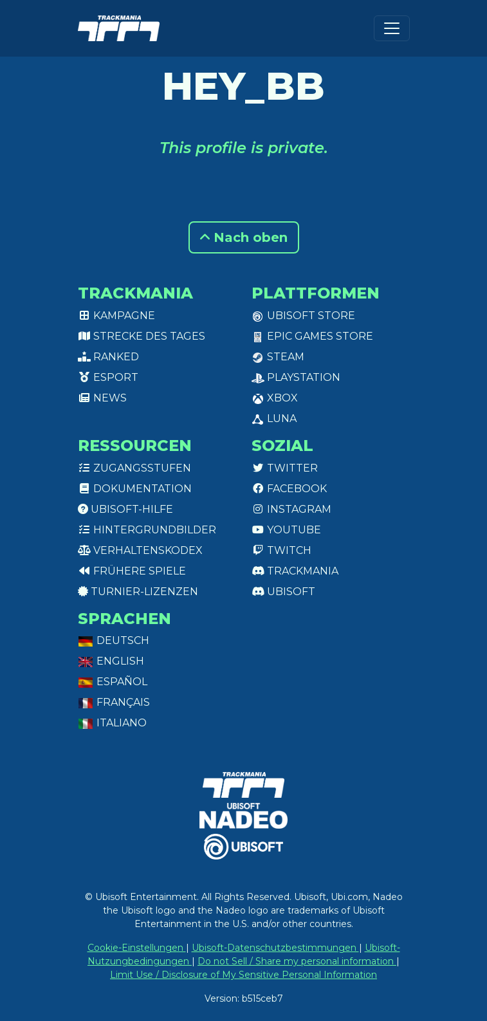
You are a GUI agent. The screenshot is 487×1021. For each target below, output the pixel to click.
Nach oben (244, 237)
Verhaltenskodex (140, 550)
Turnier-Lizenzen (138, 591)
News (102, 398)
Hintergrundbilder (147, 530)
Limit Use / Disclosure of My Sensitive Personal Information (243, 974)
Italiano (112, 723)
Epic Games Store (312, 336)
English (111, 661)
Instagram (291, 509)
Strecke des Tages (141, 336)
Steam (278, 357)
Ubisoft (283, 591)
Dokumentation (135, 489)
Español (112, 682)
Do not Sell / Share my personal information (297, 961)
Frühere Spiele (132, 571)
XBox (275, 398)
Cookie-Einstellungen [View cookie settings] (136, 947)
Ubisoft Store (303, 315)
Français (114, 702)
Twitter (285, 468)
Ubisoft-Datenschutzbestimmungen (275, 947)
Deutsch (113, 640)
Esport (108, 377)
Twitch (281, 550)
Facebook (289, 489)
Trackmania (295, 571)
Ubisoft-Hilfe (125, 509)
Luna (274, 418)
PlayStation (296, 377)
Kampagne (116, 315)
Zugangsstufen (134, 468)
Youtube (286, 530)
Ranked (108, 357)
